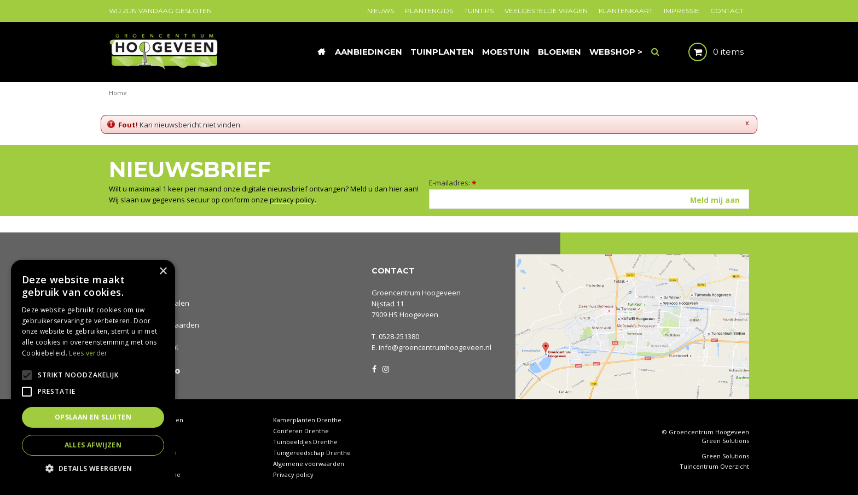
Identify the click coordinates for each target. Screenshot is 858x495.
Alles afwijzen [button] (93, 445)
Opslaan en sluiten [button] (93, 417)
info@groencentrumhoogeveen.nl (435, 347)
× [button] (163, 271)
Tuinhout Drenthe (135, 442)
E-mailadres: (453, 183)
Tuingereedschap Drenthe (312, 453)
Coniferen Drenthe (301, 431)
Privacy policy (293, 474)
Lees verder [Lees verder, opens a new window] (88, 353)
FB (374, 368)
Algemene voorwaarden (308, 463)
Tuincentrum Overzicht (714, 466)
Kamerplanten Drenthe (307, 420)
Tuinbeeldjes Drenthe (305, 442)
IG (385, 368)
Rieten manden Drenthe (145, 474)
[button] (93, 468)
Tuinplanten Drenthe (140, 463)
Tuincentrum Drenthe (141, 431)
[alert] (93, 372)
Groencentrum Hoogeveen (416, 293)
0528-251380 (399, 336)
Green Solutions (725, 440)
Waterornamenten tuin (143, 453)
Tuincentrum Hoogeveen (146, 420)
